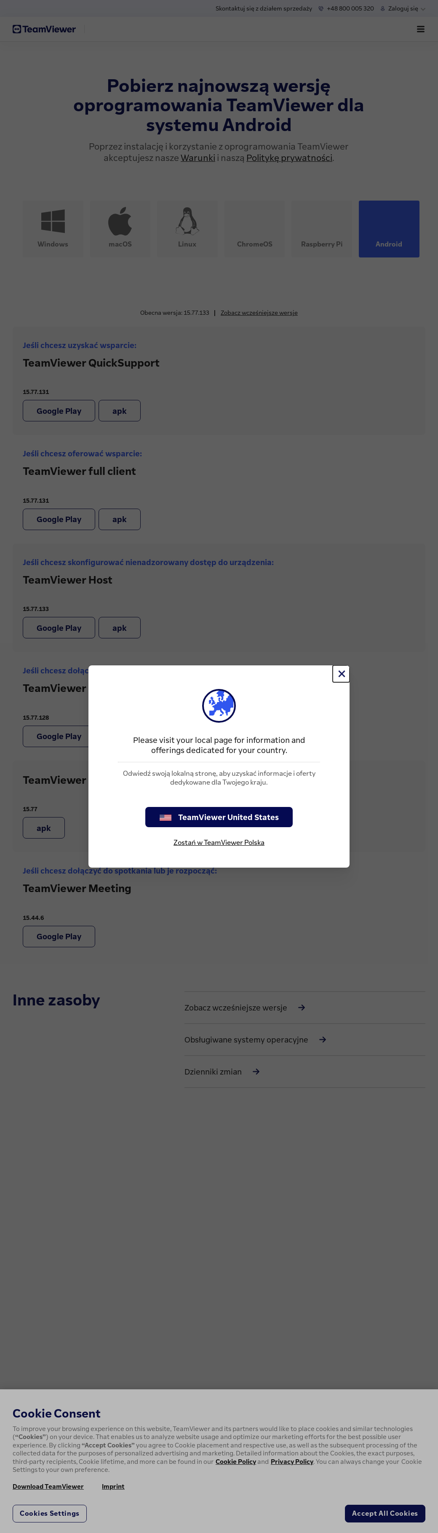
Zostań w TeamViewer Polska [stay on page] (219, 842)
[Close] (341, 673)
